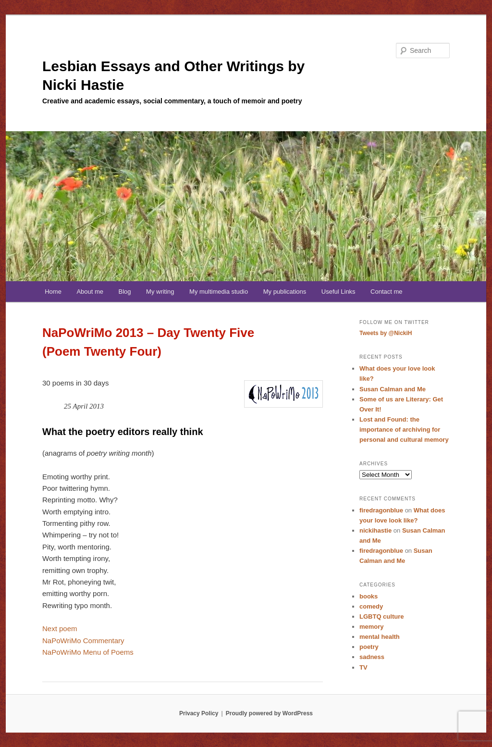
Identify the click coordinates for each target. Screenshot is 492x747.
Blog (125, 291)
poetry (369, 646)
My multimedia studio (218, 291)
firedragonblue (381, 510)
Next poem (59, 628)
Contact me (386, 291)
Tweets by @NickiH (385, 333)
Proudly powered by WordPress (269, 713)
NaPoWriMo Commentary (83, 640)
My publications (285, 291)
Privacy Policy (198, 713)
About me (89, 291)
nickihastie (375, 530)
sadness (371, 656)
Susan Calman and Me (392, 389)
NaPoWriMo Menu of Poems (88, 652)
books (368, 596)
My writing (160, 291)
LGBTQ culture (381, 616)
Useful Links (338, 291)
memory (371, 626)
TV (363, 667)
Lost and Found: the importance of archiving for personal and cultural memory (404, 429)
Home (53, 291)
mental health (379, 636)
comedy (371, 606)
